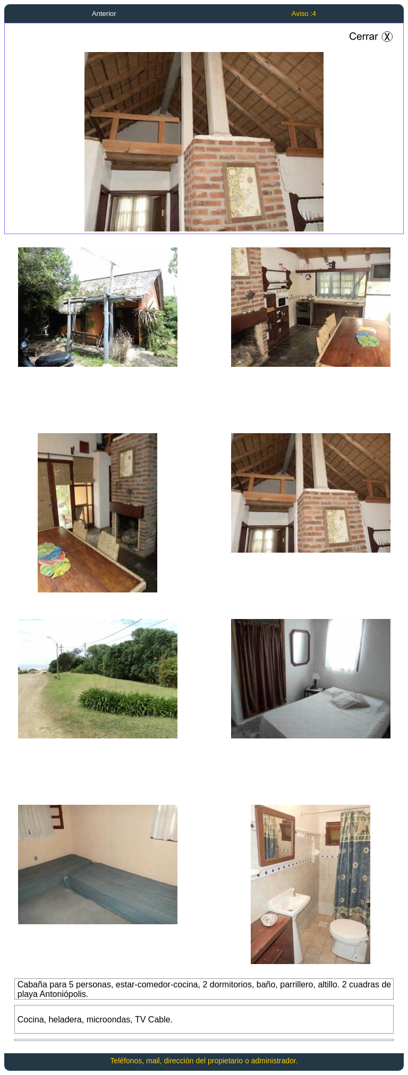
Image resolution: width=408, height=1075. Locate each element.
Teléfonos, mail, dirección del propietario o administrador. (204, 1060)
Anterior (104, 14)
